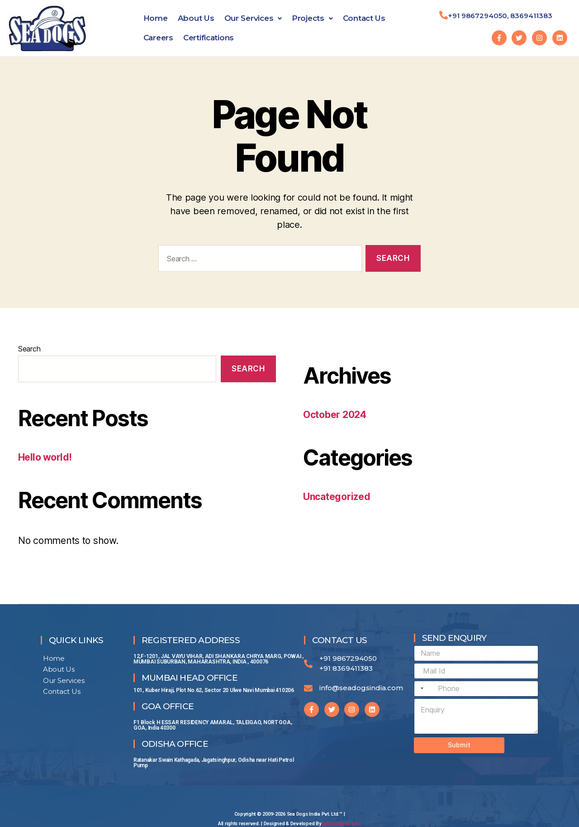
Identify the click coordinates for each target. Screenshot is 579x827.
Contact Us (364, 18)
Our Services (253, 18)
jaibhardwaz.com (341, 824)
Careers (158, 37)
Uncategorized (336, 496)
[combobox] (420, 689)
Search (29, 348)
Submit (459, 745)
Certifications (208, 37)
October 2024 (334, 414)
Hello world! (45, 457)
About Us (196, 18)
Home (155, 18)
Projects (312, 18)
